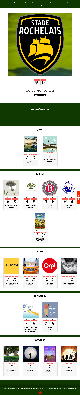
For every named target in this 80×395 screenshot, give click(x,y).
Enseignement (54, 2)
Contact (69, 2)
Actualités (62, 2)
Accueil (11, 2)
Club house (17, 2)
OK (40, 392)
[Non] (78, 391)
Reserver (40, 5)
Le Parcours (27, 2)
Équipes (45, 2)
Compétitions (35, 2)
